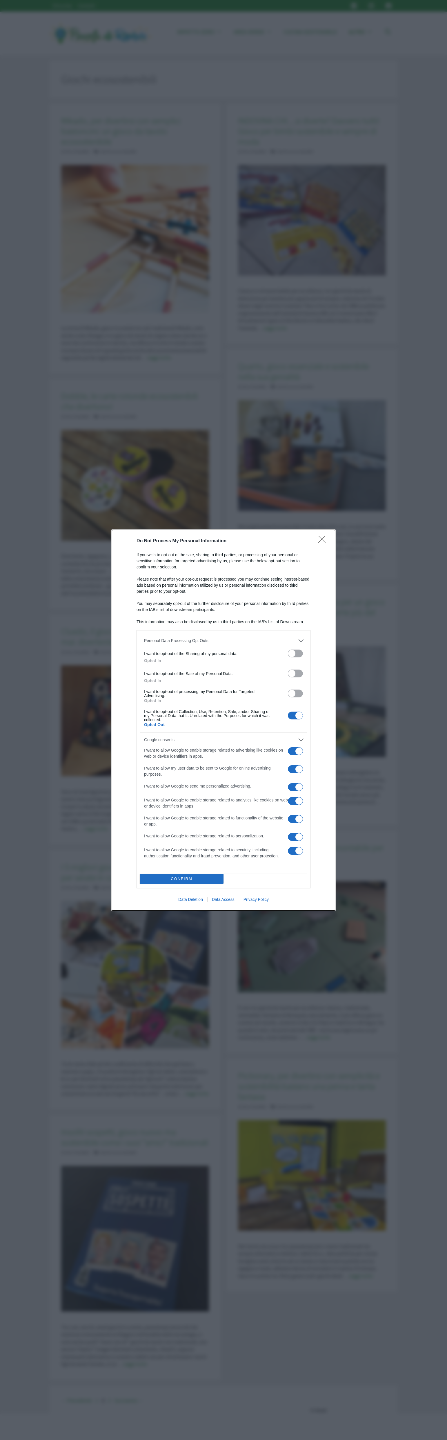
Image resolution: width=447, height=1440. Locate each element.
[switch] (295, 653)
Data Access (223, 899)
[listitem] (223, 641)
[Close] (323, 541)
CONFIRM (181, 879)
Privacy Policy (256, 899)
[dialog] (223, 720)
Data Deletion (190, 899)
